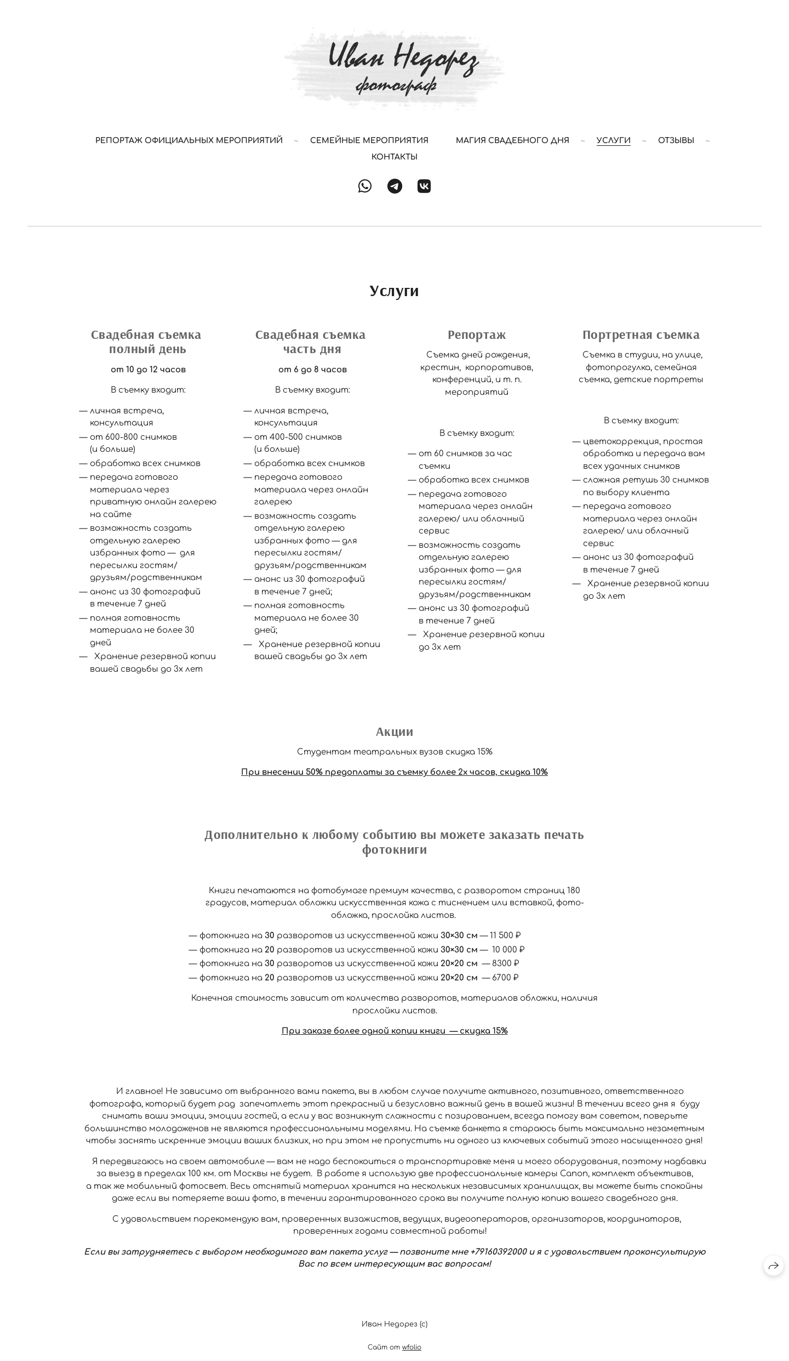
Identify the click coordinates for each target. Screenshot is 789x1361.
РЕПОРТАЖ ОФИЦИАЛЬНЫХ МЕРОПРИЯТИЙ (189, 141)
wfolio (411, 1347)
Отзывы (676, 141)
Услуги (614, 141)
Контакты (394, 157)
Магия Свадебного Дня (512, 141)
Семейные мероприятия (369, 141)
